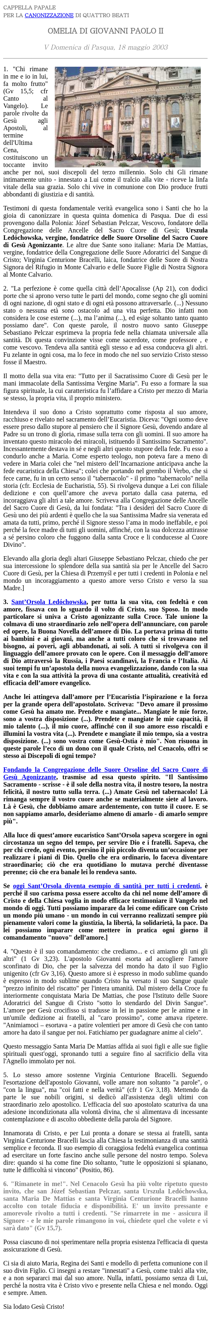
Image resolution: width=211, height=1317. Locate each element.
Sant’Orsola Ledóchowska (49, 601)
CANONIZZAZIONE (49, 15)
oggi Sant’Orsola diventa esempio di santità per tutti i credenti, (107, 885)
